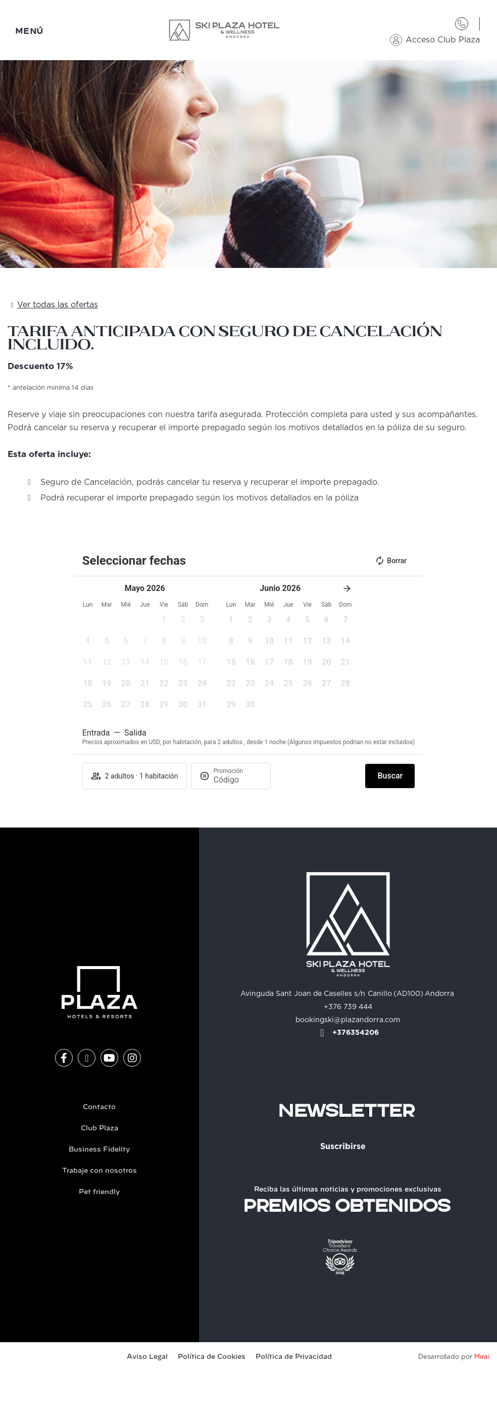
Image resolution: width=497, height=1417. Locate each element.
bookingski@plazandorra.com (347, 1020)
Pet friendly (99, 1192)
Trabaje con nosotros (99, 1171)
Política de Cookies (211, 1357)
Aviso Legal (147, 1357)
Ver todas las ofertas (57, 305)
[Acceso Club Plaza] (396, 40)
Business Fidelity (99, 1150)
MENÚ (29, 31)
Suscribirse (343, 1146)
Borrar (391, 561)
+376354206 (355, 1032)
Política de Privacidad (294, 1357)
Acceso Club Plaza (443, 40)
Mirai (481, 1357)
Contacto (99, 1107)
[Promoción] (238, 780)
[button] (164, 623)
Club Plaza (99, 1128)
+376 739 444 (348, 1007)
